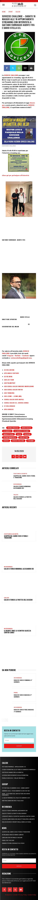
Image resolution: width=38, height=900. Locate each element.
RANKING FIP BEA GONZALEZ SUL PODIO (13, 843)
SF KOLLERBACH (9, 406)
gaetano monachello (9, 437)
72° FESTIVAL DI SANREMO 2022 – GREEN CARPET (15, 788)
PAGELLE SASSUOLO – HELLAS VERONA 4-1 (13, 778)
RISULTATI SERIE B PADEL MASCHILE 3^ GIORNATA (24, 710)
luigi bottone (24, 437)
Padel (16, 692)
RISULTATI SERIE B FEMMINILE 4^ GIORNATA (23, 681)
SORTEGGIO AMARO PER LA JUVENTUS (12, 772)
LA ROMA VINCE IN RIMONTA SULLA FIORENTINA (15, 775)
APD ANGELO (8, 373)
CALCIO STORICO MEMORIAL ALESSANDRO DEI (22, 487)
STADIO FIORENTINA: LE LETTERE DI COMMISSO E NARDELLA (18, 769)
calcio (19, 434)
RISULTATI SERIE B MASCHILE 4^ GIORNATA (23, 696)
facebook (27, 434)
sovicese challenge (18, 441)
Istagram (10, 355)
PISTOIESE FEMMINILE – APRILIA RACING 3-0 (14, 766)
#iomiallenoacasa (13, 428)
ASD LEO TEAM (9, 380)
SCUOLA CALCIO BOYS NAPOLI (14, 399)
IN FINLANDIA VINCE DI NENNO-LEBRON (12, 834)
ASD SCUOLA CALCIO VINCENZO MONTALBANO (19, 386)
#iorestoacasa (26, 428)
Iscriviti (19, 746)
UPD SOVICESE (9, 409)
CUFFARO (15, 373)
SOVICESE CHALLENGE (11, 75)
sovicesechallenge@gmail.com (21, 358)
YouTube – (18, 355)
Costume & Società (20, 473)
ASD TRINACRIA (9, 393)
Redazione (8, 895)
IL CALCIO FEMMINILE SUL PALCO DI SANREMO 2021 (16, 798)
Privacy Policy (23, 895)
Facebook (26, 355)
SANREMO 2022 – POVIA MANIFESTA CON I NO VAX (16, 791)
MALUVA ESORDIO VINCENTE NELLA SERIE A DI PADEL (16, 822)
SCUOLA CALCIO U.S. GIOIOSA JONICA (16, 403)
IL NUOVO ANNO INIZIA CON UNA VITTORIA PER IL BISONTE (18, 819)
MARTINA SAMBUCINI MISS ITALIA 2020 (13, 800)
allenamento (7, 431)
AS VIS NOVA (8, 376)
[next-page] (6, 720)
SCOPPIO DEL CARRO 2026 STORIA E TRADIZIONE (24, 477)
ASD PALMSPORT (9, 383)
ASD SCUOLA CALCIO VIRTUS (13, 389)
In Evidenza (17, 484)
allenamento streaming (22, 431)
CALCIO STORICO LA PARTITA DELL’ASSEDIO (22, 498)
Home (4, 12)
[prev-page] (3, 720)
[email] (19, 740)
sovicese (6, 441)
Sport (11, 12)
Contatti (15, 895)
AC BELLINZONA (9, 370)
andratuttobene (8, 434)
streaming (30, 441)
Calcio (18, 12)
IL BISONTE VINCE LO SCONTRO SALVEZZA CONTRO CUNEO (17, 631)
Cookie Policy (32, 895)
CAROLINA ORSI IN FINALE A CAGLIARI (12, 837)
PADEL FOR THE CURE (8, 840)
